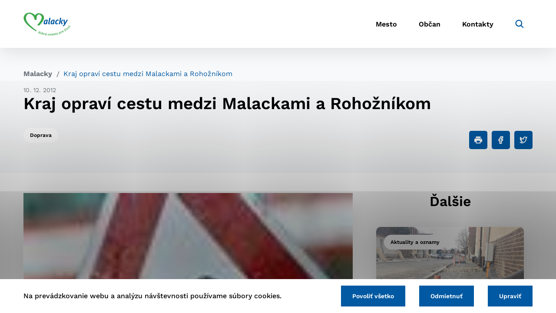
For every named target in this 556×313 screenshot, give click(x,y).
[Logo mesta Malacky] (47, 24)
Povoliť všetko (373, 296)
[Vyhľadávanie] (519, 24)
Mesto (386, 24)
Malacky (37, 74)
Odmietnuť (446, 296)
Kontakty (477, 24)
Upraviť (510, 296)
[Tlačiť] (478, 140)
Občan (429, 24)
